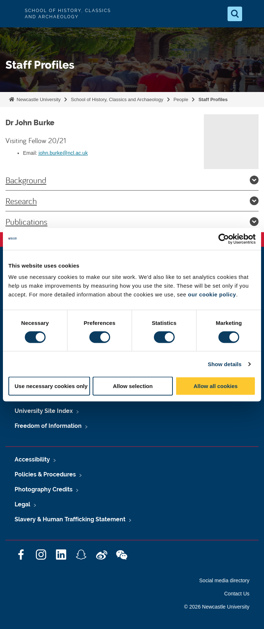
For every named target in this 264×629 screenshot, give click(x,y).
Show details (225, 364)
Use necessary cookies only (51, 386)
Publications (132, 221)
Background (132, 179)
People (181, 99)
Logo (11, 13)
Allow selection (132, 386)
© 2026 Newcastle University (216, 607)
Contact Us (236, 594)
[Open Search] (235, 14)
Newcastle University (38, 99)
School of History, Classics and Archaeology (117, 99)
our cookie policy (212, 294)
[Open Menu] (252, 14)
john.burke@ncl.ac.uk (63, 153)
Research (132, 200)
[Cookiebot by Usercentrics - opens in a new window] (224, 238)
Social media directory (224, 580)
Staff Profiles (213, 99)
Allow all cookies (216, 386)
